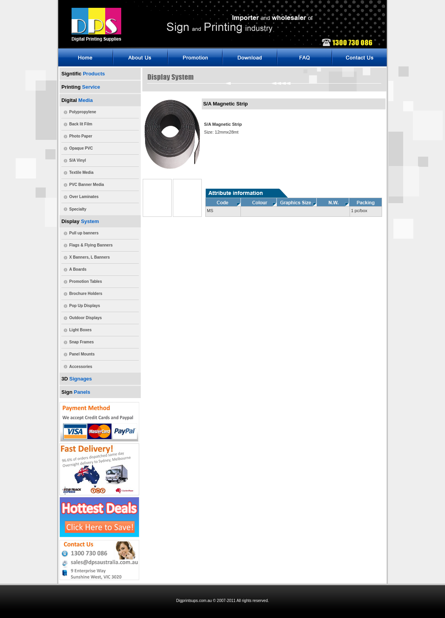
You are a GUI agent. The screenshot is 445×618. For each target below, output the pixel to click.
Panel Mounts (82, 354)
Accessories (80, 366)
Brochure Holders (85, 293)
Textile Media (81, 172)
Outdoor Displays (85, 318)
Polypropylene (82, 112)
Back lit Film (80, 124)
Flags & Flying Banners (91, 245)
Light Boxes (80, 330)
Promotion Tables (85, 281)
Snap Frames (81, 342)
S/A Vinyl (77, 160)
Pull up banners (84, 233)
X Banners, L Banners (89, 257)
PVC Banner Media (86, 184)
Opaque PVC (81, 148)
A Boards (77, 269)
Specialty (77, 209)
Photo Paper (80, 136)
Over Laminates (84, 197)
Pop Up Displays (84, 306)
